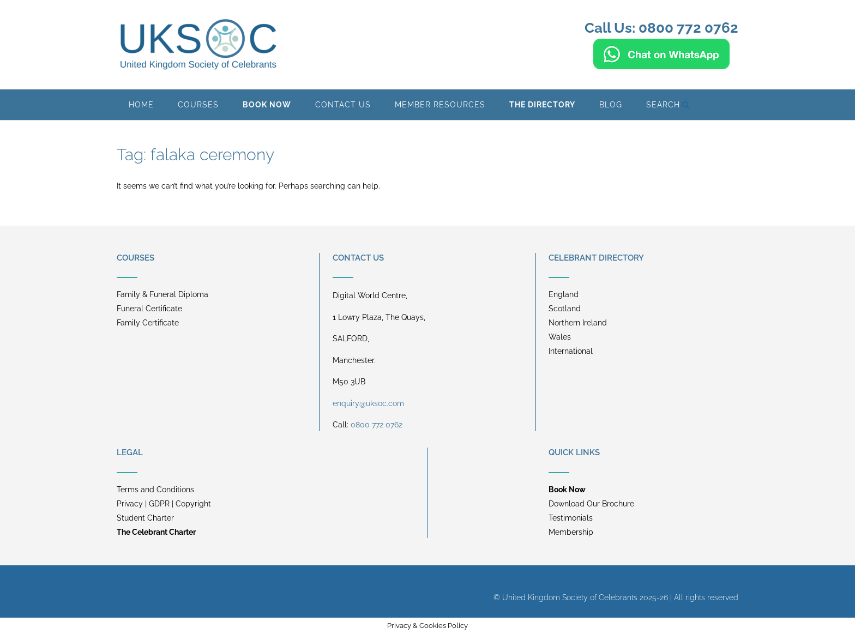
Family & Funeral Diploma (162, 294)
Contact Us (343, 104)
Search (668, 104)
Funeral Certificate (149, 308)
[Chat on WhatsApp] (661, 64)
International (571, 351)
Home (141, 104)
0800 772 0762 (376, 424)
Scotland (565, 308)
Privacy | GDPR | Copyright (164, 503)
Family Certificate (148, 322)
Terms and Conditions (155, 489)
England (564, 294)
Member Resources (440, 104)
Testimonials (571, 518)
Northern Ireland (578, 322)
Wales (560, 337)
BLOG (610, 104)
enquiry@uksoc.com (368, 403)
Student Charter (145, 518)
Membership (571, 532)
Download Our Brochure (591, 503)
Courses (198, 104)
